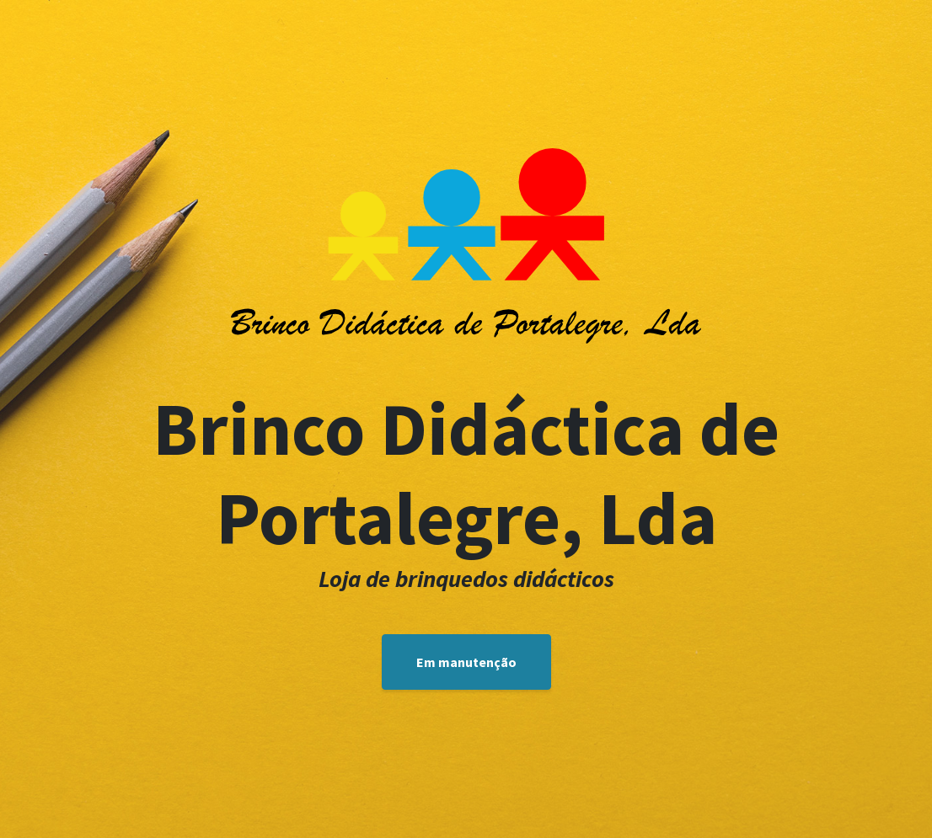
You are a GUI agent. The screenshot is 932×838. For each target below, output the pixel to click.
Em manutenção (466, 662)
